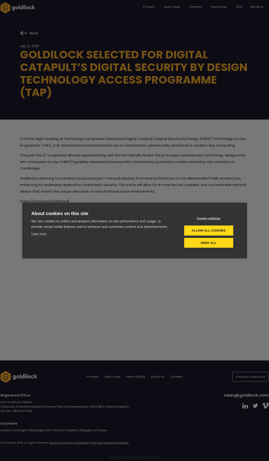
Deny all (210, 242)
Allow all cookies (210, 230)
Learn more (39, 233)
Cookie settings (210, 218)
